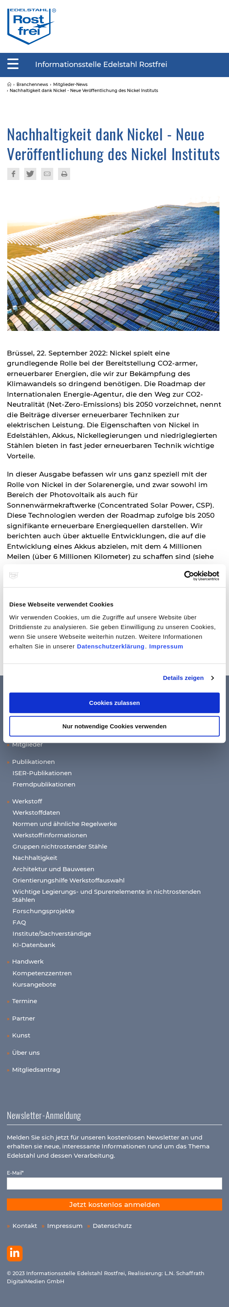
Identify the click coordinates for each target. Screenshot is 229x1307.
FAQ (19, 922)
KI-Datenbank (33, 945)
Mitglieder (27, 744)
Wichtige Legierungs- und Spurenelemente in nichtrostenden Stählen (106, 895)
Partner (23, 1018)
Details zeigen (183, 677)
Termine (24, 1001)
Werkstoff (27, 801)
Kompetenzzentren (42, 973)
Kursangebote (34, 984)
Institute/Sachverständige (51, 933)
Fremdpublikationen (43, 784)
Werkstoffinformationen (49, 835)
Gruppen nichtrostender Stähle (59, 846)
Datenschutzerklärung (111, 646)
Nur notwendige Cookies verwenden (114, 726)
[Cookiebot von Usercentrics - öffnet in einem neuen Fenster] (184, 575)
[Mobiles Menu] (13, 64)
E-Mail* (15, 1173)
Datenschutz (112, 1226)
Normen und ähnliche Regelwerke (64, 824)
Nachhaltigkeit (34, 858)
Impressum (166, 646)
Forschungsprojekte (43, 911)
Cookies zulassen (114, 702)
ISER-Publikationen (42, 773)
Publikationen (33, 761)
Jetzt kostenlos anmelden (114, 1204)
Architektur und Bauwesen (53, 869)
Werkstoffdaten (36, 812)
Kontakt (24, 1226)
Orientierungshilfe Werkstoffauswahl (68, 880)
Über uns (26, 1052)
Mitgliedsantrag (36, 1069)
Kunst (21, 1035)
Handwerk (28, 961)
